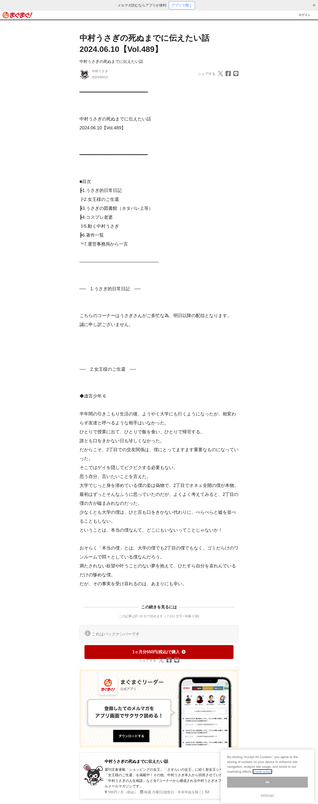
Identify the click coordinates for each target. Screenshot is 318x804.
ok (267, 786)
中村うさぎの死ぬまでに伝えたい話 (111, 61)
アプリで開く (181, 5)
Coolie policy (262, 775)
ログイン (305, 15)
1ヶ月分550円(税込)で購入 (159, 652)
